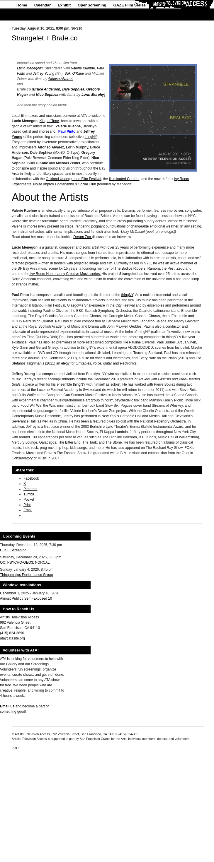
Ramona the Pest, (161, 268)
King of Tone (49, 121)
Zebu (180, 268)
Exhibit (64, 5)
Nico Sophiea (47, 95)
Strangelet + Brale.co (45, 38)
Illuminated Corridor (124, 179)
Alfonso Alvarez (60, 79)
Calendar (42, 5)
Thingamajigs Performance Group (26, 575)
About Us (25, 15)
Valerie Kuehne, (83, 68)
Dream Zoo (82, 237)
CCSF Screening (13, 550)
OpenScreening (92, 5)
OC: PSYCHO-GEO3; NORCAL (25, 562)
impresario (47, 131)
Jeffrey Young (43, 73)
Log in (16, 747)
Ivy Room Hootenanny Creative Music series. (65, 274)
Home (21, 5)
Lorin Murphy (92, 95)
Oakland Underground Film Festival (73, 179)
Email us (7, 706)
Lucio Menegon (29, 68)
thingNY (91, 137)
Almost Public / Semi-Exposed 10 (26, 598)
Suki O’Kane (74, 73)
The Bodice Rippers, (131, 268)
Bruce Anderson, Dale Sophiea (58, 89)
